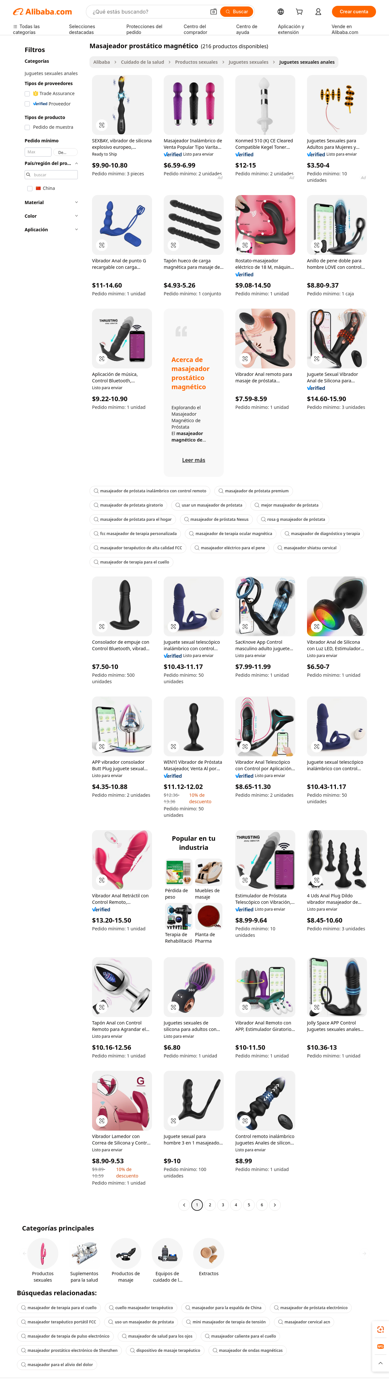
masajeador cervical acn (304, 1322)
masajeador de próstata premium (253, 491)
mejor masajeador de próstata (286, 505)
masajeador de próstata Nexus (216, 519)
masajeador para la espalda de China (223, 1307)
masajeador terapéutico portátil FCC (58, 1322)
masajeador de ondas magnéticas (248, 1350)
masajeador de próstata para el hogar (133, 519)
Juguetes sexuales (248, 62)
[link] (380, 1329)
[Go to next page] (275, 1205)
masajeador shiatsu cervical (306, 548)
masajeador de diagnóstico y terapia (322, 533)
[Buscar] (236, 11)
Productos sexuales (196, 62)
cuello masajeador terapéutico (141, 1307)
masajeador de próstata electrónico (311, 1307)
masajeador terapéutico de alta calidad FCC (138, 548)
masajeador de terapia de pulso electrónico (65, 1336)
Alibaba (101, 62)
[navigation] (49, 626)
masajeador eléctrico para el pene (229, 548)
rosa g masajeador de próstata (293, 519)
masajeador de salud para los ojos (157, 1336)
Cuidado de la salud (142, 62)
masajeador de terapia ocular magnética (230, 533)
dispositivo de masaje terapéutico (165, 1350)
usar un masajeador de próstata (208, 505)
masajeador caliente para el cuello (240, 1336)
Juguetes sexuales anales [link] (307, 62)
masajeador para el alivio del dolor (57, 1364)
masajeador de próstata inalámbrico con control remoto (150, 491)
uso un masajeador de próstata (141, 1322)
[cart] (300, 12)
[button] (214, 11)
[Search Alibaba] (149, 11)
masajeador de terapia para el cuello (131, 562)
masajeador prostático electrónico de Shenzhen (69, 1350)
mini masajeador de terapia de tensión (225, 1322)
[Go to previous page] (184, 1205)
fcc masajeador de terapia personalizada (135, 533)
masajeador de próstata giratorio (128, 505)
